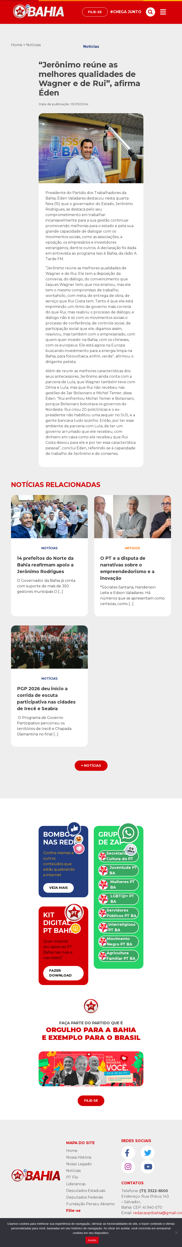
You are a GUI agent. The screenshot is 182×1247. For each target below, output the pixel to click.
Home (16, 45)
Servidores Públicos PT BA (121, 913)
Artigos (132, 548)
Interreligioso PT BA (121, 927)
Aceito (92, 1240)
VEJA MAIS (58, 888)
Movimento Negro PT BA (119, 941)
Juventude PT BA (123, 870)
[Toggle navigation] (163, 12)
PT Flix (72, 1177)
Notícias (33, 45)
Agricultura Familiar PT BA (121, 956)
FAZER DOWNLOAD (60, 973)
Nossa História (78, 1157)
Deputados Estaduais (85, 1190)
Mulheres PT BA (122, 885)
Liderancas (75, 1184)
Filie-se (95, 12)
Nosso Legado (79, 1164)
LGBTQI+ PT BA (122, 899)
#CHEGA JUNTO (125, 12)
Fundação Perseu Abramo (90, 1204)
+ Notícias (91, 765)
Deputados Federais (84, 1197)
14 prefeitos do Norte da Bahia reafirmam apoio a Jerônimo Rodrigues (45, 564)
